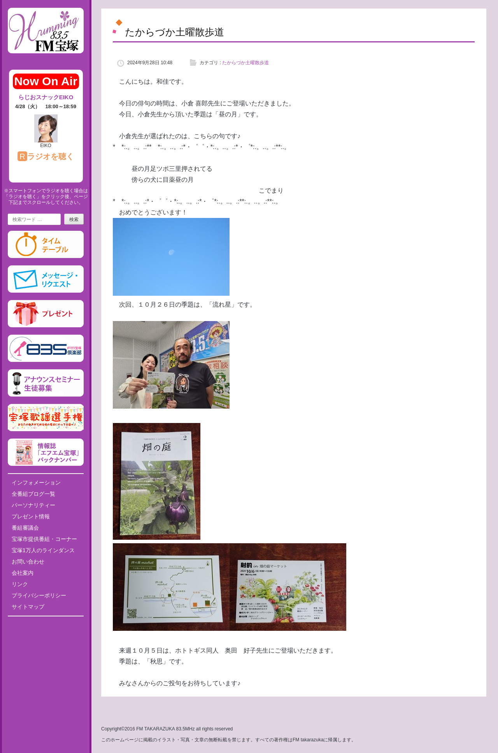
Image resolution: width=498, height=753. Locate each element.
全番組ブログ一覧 (33, 494)
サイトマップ (28, 607)
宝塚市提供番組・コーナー (44, 539)
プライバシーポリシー (39, 595)
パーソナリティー (33, 505)
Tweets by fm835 (45, 625)
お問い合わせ (28, 561)
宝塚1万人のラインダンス (43, 550)
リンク (20, 584)
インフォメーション (36, 482)
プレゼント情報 (31, 516)
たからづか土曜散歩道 (245, 62)
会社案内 (22, 573)
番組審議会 (25, 528)
